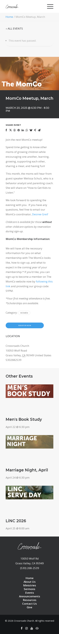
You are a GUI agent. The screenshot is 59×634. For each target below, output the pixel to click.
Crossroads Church (24, 620)
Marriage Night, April (27, 470)
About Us (30, 582)
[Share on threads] (14, 130)
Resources (29, 600)
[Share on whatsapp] (27, 130)
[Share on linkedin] (23, 130)
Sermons (29, 589)
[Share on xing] (35, 130)
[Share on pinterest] (18, 130)
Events (29, 592)
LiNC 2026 (16, 520)
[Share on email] (39, 130)
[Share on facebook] (6, 130)
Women (24, 312)
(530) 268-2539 (29, 568)
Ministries (29, 585)
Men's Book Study (24, 419)
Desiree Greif (40, 214)
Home (9, 17)
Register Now (24, 325)
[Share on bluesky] (31, 130)
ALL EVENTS (15, 28)
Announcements (29, 596)
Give (29, 607)
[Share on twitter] (10, 130)
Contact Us (29, 603)
